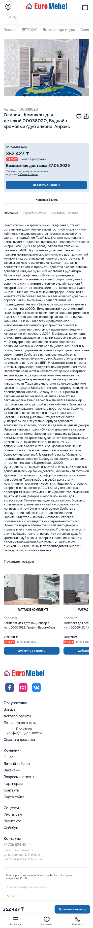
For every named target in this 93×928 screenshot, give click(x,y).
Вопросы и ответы (19, 777)
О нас (8, 757)
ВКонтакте (12, 821)
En (17, 896)
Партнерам (13, 784)
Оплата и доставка (19, 740)
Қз (12, 896)
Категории (15, 921)
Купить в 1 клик (46, 199)
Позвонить (77, 921)
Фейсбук (11, 828)
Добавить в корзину (46, 184)
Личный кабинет (17, 764)
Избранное (46, 921)
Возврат (10, 709)
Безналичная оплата (20, 723)
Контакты (11, 790)
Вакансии (12, 770)
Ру (7, 896)
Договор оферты (17, 716)
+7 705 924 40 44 (17, 845)
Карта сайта (14, 797)
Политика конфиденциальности (24, 731)
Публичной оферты (28, 174)
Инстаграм (13, 814)
